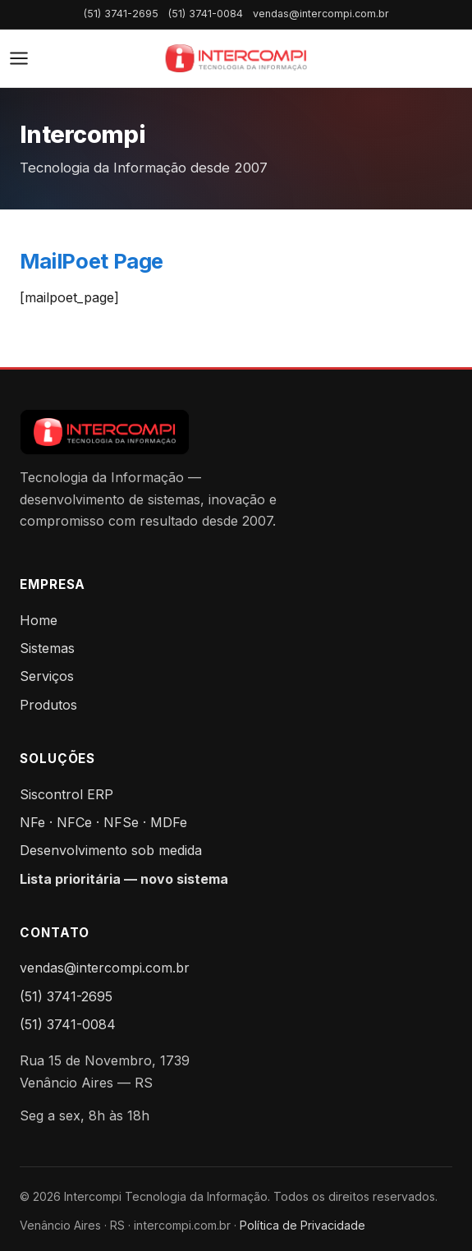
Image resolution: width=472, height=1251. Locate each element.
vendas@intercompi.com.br (321, 13)
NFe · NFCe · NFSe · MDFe (103, 822)
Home (38, 620)
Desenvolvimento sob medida (111, 850)
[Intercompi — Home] (236, 58)
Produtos (48, 705)
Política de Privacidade (302, 1225)
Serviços (47, 676)
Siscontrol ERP (66, 794)
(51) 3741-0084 (205, 13)
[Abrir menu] (19, 58)
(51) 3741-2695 (121, 13)
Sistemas (47, 648)
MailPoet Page (91, 261)
